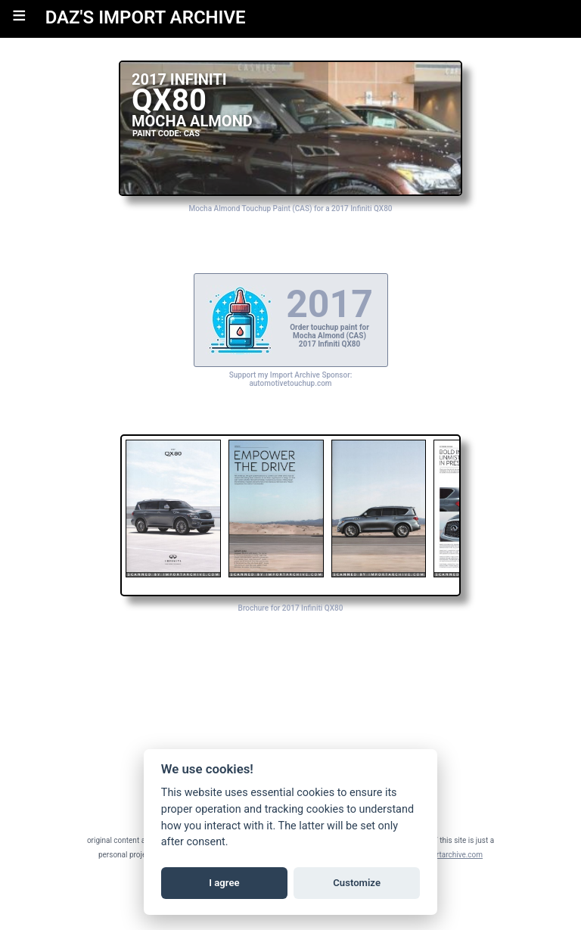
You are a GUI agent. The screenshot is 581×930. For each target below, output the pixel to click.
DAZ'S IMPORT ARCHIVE (145, 17)
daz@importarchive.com (441, 855)
